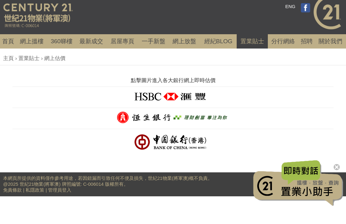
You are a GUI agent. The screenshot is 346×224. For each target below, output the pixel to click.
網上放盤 (184, 41)
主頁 (8, 58)
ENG (290, 6)
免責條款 (12, 190)
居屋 (122, 41)
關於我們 (330, 41)
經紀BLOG (218, 41)
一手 (153, 41)
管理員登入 (59, 190)
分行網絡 (283, 41)
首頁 (8, 41)
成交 (91, 41)
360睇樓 (62, 41)
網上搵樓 (32, 41)
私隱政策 (35, 190)
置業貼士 (252, 41)
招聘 (307, 41)
